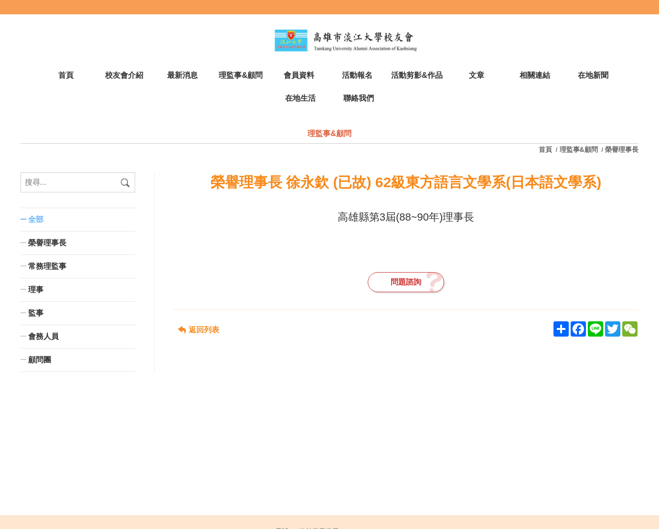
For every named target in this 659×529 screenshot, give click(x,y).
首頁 (546, 149)
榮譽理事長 (621, 149)
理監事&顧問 (579, 149)
